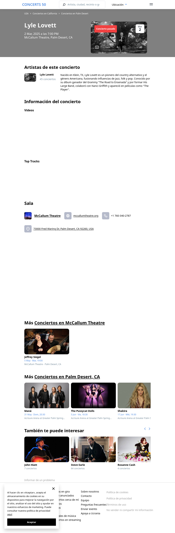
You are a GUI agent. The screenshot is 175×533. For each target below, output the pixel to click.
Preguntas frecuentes (94, 504)
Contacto (86, 496)
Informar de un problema (39, 480)
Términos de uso (116, 504)
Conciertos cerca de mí (65, 499)
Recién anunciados (63, 495)
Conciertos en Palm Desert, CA (67, 377)
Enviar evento (89, 509)
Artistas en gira (61, 491)
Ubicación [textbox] (117, 4)
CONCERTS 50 (34, 4)
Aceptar (31, 522)
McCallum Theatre (47, 216)
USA (26, 13)
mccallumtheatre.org (85, 215)
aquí (9, 514)
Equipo (85, 500)
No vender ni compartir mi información (129, 510)
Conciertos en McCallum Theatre (69, 323)
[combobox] (119, 4)
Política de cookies (117, 492)
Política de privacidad (119, 498)
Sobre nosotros (90, 491)
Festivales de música (64, 516)
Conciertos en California (45, 13)
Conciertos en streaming (66, 520)
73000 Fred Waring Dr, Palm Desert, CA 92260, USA (63, 228)
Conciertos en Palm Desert (74, 13)
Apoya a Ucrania (90, 513)
